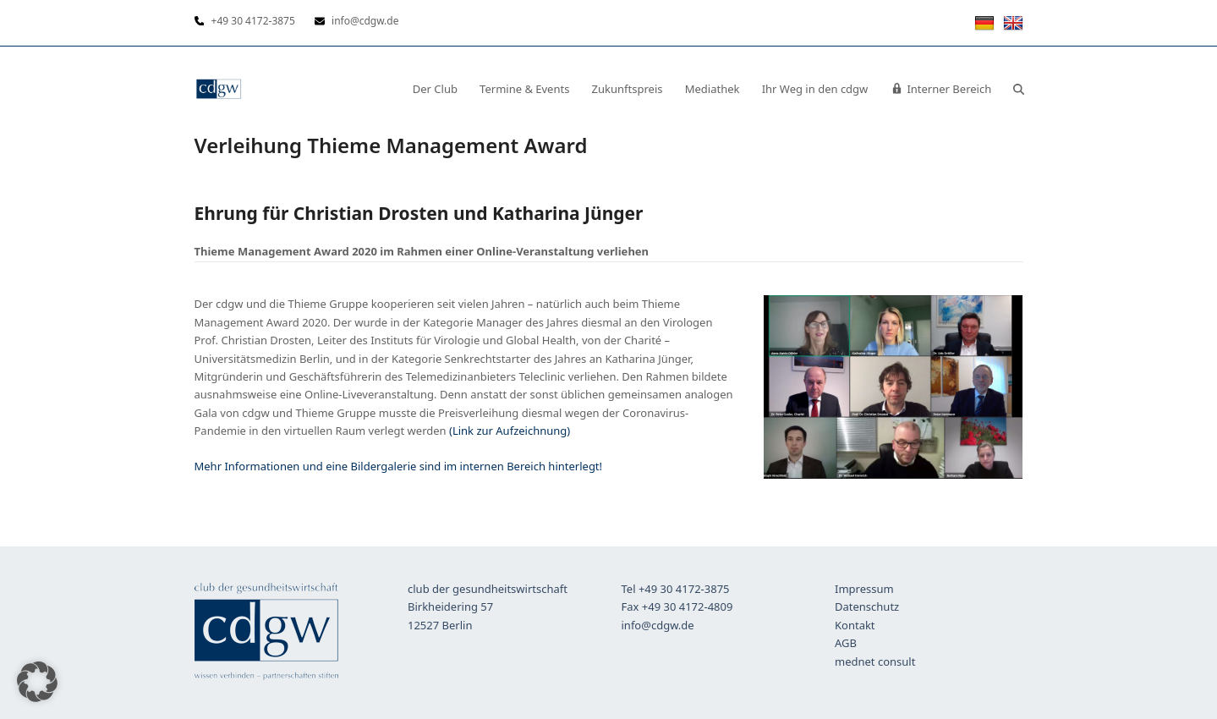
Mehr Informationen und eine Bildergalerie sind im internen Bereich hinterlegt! (399, 466)
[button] (1018, 89)
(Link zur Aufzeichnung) (509, 430)
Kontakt (855, 625)
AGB (846, 642)
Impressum (864, 588)
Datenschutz (867, 606)
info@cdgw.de (658, 625)
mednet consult (875, 661)
